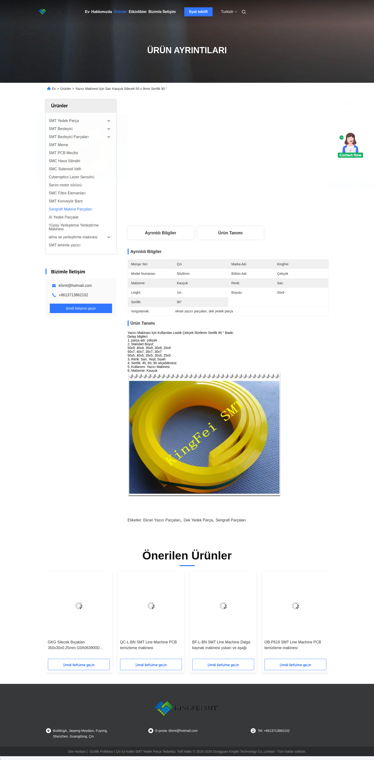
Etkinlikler (138, 12)
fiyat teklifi (198, 12)
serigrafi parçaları (231, 520)
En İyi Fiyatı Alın (253, 185)
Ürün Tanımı (230, 233)
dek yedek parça (198, 520)
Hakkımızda (101, 12)
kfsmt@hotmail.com (75, 286)
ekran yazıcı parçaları (162, 520)
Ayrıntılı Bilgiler (160, 233)
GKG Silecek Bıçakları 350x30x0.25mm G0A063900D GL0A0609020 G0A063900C (74, 645)
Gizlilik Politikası (101, 751)
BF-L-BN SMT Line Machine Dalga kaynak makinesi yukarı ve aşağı (221, 645)
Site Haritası (77, 751)
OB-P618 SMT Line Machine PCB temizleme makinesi (293, 645)
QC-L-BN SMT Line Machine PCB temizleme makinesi (148, 645)
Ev (87, 12)
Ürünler (120, 12)
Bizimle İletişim (162, 12)
